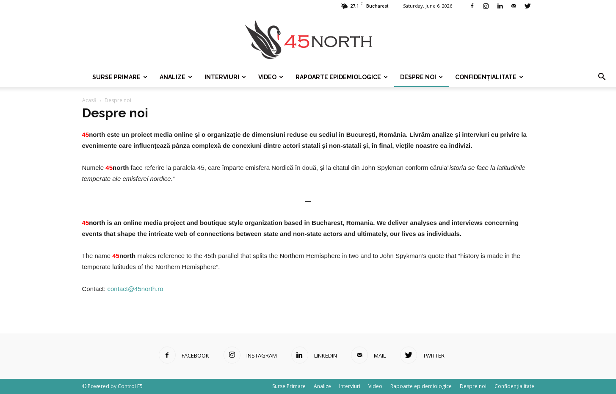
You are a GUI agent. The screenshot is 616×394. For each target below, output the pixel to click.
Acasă (89, 100)
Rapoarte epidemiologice (342, 77)
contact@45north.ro (135, 288)
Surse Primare (119, 77)
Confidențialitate (489, 77)
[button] (601, 77)
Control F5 (130, 386)
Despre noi (421, 77)
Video (270, 77)
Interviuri (225, 77)
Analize (176, 77)
